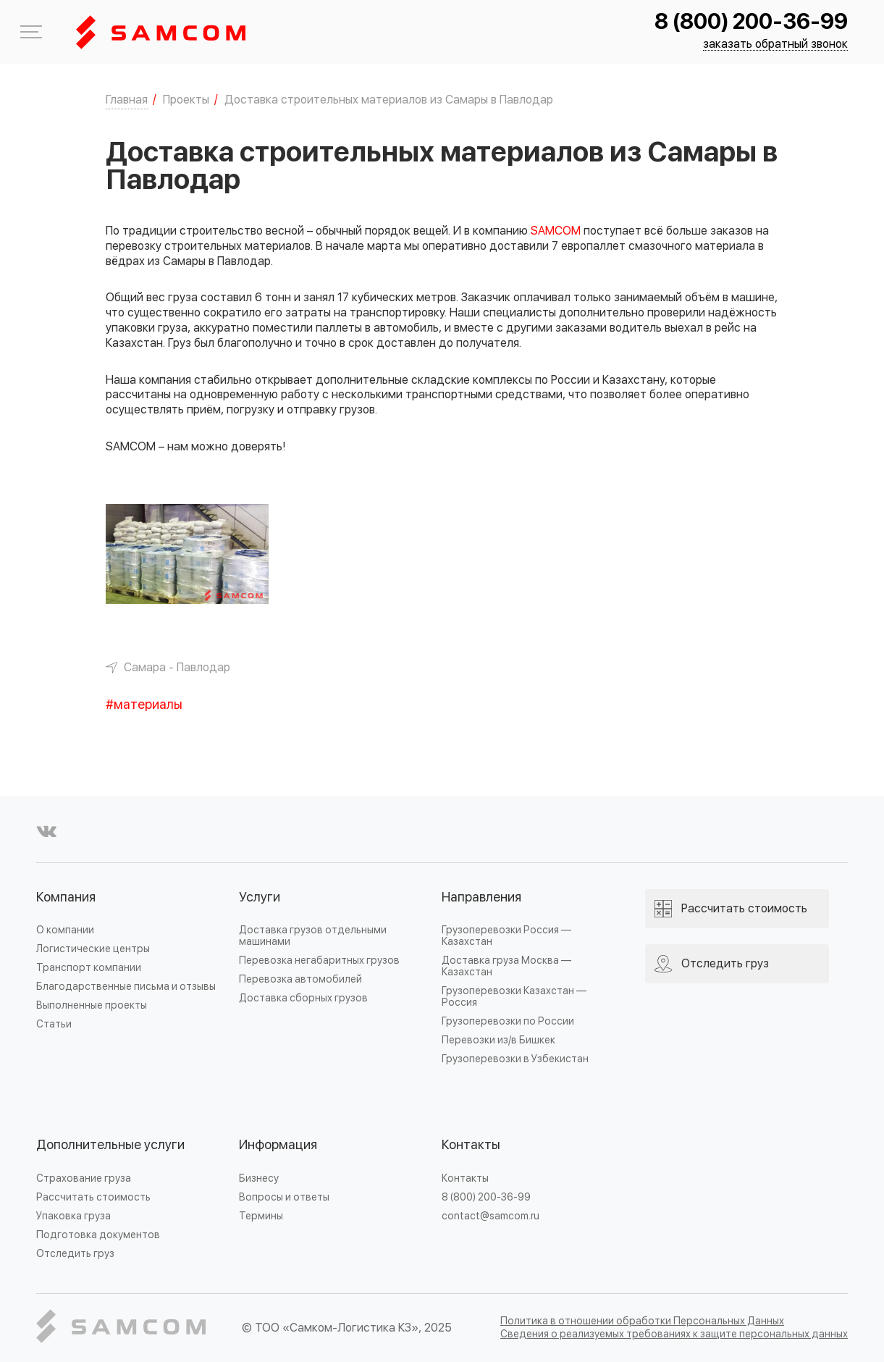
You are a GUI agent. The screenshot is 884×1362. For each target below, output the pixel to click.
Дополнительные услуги (110, 1145)
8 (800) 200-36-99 (751, 22)
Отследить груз (75, 1253)
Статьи (54, 1024)
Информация (278, 1145)
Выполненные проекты (91, 1005)
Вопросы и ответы (284, 1197)
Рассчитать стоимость (93, 1197)
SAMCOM (556, 231)
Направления (481, 897)
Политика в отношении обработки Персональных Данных (642, 1321)
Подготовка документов (98, 1235)
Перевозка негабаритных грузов (319, 960)
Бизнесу (259, 1178)
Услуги (259, 897)
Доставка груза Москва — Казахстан (506, 966)
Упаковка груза (73, 1216)
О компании (65, 930)
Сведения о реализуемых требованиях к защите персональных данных (674, 1334)
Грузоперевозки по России (508, 1021)
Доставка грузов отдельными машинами (313, 935)
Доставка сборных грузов (303, 998)
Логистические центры (93, 949)
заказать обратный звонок (775, 44)
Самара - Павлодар (177, 667)
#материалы (144, 705)
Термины (261, 1216)
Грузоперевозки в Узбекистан (515, 1059)
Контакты (471, 1145)
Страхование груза (83, 1178)
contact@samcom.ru (490, 1216)
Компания (66, 897)
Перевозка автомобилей (300, 979)
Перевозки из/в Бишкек (498, 1040)
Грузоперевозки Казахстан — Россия (514, 996)
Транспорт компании (88, 967)
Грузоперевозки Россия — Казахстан (506, 935)
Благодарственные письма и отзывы (126, 986)
